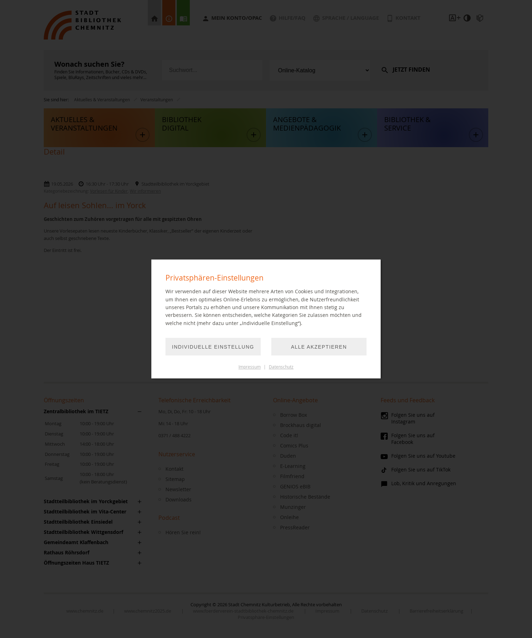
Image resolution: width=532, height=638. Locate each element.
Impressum (249, 367)
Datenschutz (281, 367)
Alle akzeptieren (319, 347)
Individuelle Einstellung (213, 347)
